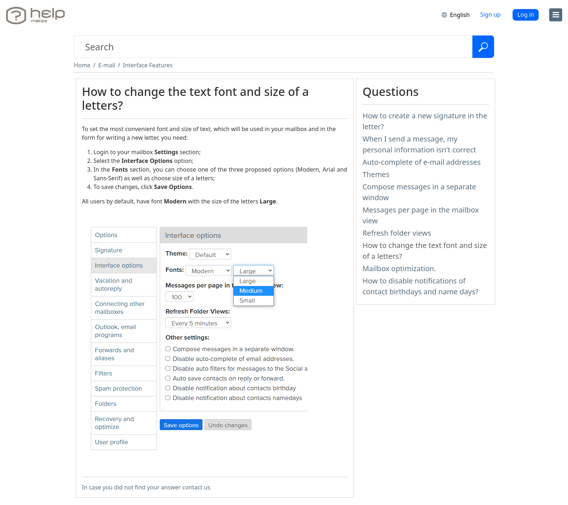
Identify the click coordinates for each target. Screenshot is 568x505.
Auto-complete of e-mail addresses (422, 162)
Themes (376, 174)
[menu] (555, 14)
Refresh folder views (397, 233)
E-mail (106, 65)
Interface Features (148, 65)
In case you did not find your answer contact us (146, 487)
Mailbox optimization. (399, 268)
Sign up (490, 14)
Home (82, 65)
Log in (525, 14)
